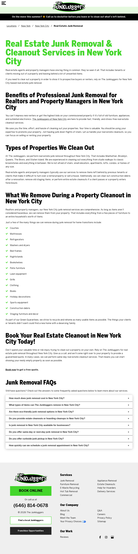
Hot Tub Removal (69, 492)
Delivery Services (106, 492)
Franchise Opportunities (31, 531)
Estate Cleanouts (106, 484)
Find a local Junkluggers (30, 520)
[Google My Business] (112, 537)
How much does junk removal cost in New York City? (69, 398)
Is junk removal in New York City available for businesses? (69, 425)
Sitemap (101, 522)
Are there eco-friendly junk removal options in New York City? (69, 412)
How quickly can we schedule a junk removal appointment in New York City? (69, 445)
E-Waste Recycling (69, 488)
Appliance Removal (107, 481)
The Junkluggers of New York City (49, 119)
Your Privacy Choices (73, 522)
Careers (101, 514)
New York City (42, 26)
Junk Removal (67, 481)
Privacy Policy (104, 518)
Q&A (99, 511)
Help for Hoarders (106, 488)
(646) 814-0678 (31, 506)
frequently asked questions (74, 391)
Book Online (31, 490)
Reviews (64, 537)
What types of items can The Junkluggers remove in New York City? (69, 405)
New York (25, 26)
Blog (62, 514)
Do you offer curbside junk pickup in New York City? (69, 439)
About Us (64, 511)
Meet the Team (68, 518)
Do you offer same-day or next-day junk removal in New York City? (69, 432)
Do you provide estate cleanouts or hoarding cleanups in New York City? (69, 418)
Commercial (66, 495)
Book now (11, 370)
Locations (12, 26)
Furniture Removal (69, 484)
